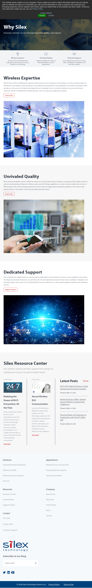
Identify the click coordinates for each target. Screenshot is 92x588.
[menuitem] (24, 518)
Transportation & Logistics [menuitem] (56, 470)
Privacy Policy (37, 9)
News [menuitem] (48, 510)
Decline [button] (51, 15)
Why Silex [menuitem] (50, 499)
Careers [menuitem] (49, 515)
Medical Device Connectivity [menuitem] (57, 465)
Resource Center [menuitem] (9, 494)
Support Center (10, 289)
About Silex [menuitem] (50, 494)
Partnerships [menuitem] (51, 505)
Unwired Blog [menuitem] (8, 499)
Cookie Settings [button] (46, 13)
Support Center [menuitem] (9, 505)
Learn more (9, 95)
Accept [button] (42, 15)
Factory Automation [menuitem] (54, 475)
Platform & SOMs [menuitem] (9, 470)
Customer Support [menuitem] (10, 530)
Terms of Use (69, 584)
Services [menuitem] (6, 481)
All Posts (85, 381)
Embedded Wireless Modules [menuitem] (14, 465)
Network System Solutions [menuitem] (13, 475)
